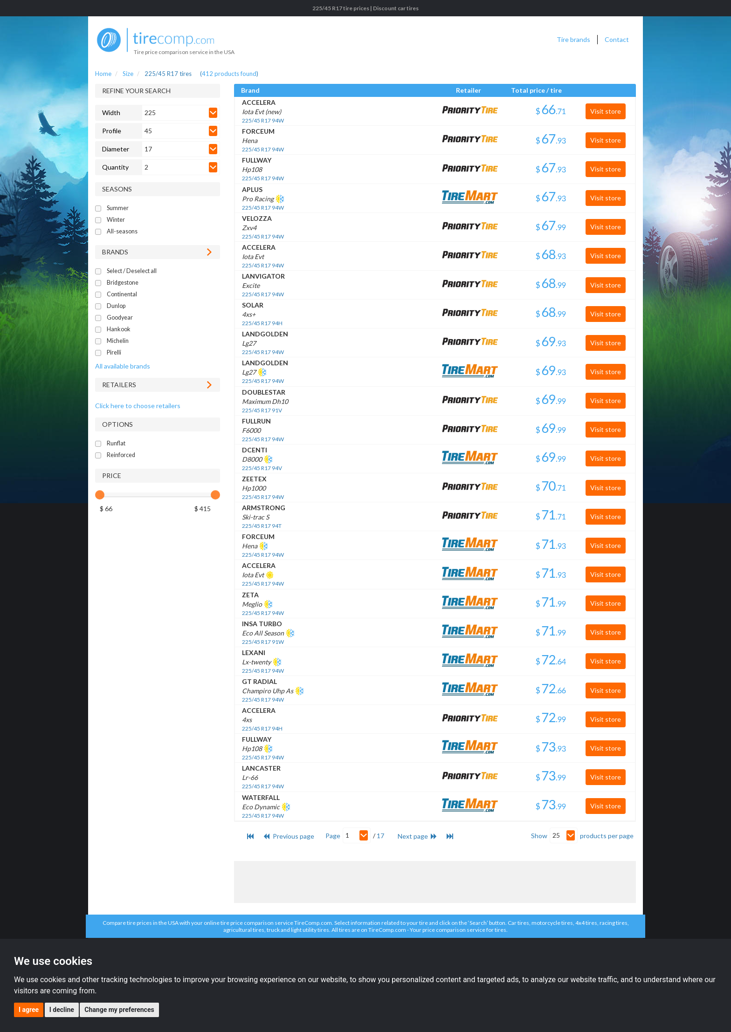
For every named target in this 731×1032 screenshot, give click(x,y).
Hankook (119, 329)
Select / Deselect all (132, 270)
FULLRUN (256, 421)
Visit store (605, 111)
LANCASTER (261, 768)
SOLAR (252, 305)
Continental (122, 294)
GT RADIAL (259, 681)
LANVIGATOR (263, 276)
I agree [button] (29, 1009)
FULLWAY (256, 160)
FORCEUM (258, 131)
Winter (116, 219)
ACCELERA (259, 102)
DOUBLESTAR (263, 392)
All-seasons (122, 231)
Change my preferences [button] (119, 1009)
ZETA (250, 595)
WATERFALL (261, 797)
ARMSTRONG (263, 508)
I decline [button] (61, 1009)
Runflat (116, 443)
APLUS (252, 189)
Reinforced (121, 454)
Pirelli (114, 352)
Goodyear (120, 317)
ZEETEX (254, 479)
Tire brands (573, 39)
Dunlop (116, 305)
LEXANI (253, 652)
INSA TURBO (262, 624)
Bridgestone (122, 282)
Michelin (118, 340)
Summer (118, 208)
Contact (617, 39)
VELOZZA (257, 218)
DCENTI (254, 450)
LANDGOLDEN (265, 334)
